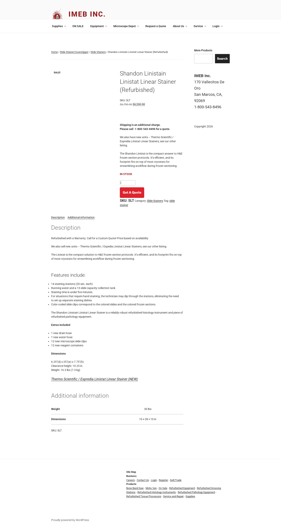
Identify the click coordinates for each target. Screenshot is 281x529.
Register (163, 480)
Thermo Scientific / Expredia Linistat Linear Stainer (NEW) (94, 379)
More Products (203, 50)
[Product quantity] (127, 182)
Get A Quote (132, 192)
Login (218, 26)
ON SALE (78, 26)
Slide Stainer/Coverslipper (74, 52)
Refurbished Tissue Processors (143, 496)
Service (200, 26)
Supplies (59, 26)
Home (54, 52)
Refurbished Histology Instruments (156, 492)
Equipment (99, 26)
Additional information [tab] (81, 217)
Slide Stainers (98, 52)
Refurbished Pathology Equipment (196, 492)
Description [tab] (58, 217)
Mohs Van (151, 488)
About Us (180, 26)
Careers (130, 480)
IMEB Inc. (87, 14)
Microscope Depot (126, 26)
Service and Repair (173, 496)
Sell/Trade (175, 480)
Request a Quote (155, 26)
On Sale (163, 488)
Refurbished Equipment (182, 488)
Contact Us (143, 480)
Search (222, 58)
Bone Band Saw (135, 488)
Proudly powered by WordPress (70, 520)
